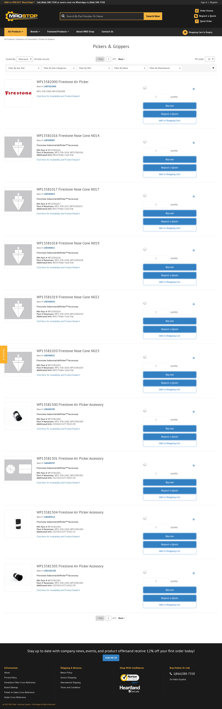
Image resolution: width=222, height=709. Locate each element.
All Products (9, 39)
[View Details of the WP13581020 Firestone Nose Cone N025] (18, 362)
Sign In (204, 2)
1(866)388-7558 (184, 674)
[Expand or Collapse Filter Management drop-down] (213, 67)
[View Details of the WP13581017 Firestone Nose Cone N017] (18, 201)
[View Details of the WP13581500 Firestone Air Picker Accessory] (18, 416)
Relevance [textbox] (23, 59)
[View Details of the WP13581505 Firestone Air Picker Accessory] (18, 577)
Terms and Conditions (70, 687)
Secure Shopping (68, 677)
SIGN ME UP (111, 657)
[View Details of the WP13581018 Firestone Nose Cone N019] (18, 254)
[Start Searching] (153, 16)
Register (214, 2)
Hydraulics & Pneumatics (26, 39)
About (7, 672)
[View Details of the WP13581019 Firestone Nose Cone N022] (18, 308)
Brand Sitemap (11, 687)
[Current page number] (108, 59)
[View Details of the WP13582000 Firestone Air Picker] (18, 93)
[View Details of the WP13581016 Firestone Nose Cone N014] (18, 147)
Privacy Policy (10, 677)
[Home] (22, 16)
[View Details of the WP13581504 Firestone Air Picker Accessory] (18, 524)
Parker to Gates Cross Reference (19, 692)
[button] (122, 59)
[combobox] (111, 16)
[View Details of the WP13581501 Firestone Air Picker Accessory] (18, 470)
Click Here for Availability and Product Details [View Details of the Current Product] (58, 96)
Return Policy (66, 672)
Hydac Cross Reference (15, 697)
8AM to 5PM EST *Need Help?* (19, 2)
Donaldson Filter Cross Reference (19, 682)
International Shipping (70, 682)
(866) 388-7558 (49, 2)
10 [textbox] (209, 59)
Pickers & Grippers (47, 39)
